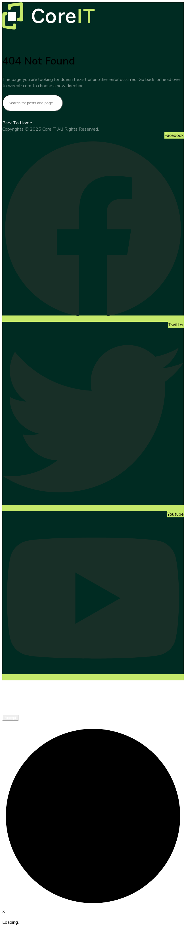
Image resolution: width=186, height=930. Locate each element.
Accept (10, 718)
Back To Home (17, 123)
